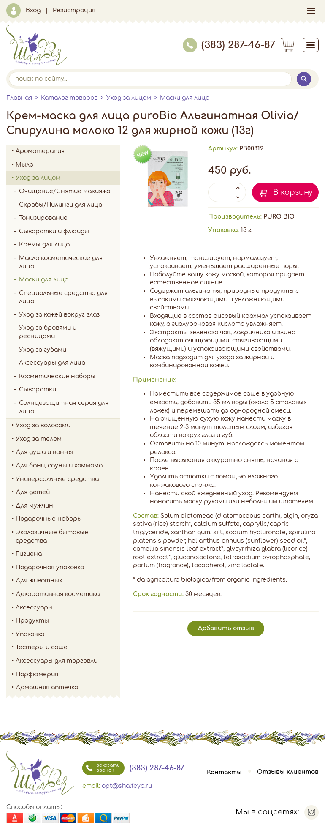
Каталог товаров (69, 98)
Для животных (39, 580)
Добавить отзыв (226, 628)
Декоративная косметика (68, 594)
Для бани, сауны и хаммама (59, 465)
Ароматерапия (68, 151)
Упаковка (68, 634)
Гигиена (68, 554)
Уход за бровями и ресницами (47, 332)
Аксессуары (68, 608)
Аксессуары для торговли (57, 661)
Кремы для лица (44, 244)
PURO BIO (279, 216)
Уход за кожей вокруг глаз (59, 314)
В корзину (293, 192)
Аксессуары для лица (52, 363)
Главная (19, 98)
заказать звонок (100, 768)
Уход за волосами (68, 425)
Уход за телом (68, 439)
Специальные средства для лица (63, 297)
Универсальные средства (68, 479)
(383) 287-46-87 (229, 45)
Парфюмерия (37, 674)
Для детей (68, 492)
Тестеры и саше (42, 647)
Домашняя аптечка (68, 687)
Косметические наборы (57, 376)
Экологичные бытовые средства (68, 536)
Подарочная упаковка (50, 567)
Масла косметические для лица (61, 262)
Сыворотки (37, 389)
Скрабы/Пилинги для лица (60, 205)
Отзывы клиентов (288, 772)
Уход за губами (42, 350)
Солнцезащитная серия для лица (63, 407)
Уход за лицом (128, 98)
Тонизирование (69, 218)
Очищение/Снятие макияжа (69, 191)
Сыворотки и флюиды (54, 231)
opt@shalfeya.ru (127, 786)
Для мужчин (68, 506)
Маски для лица (184, 98)
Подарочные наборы (68, 519)
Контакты (224, 772)
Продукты (68, 621)
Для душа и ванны (68, 452)
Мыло (68, 165)
